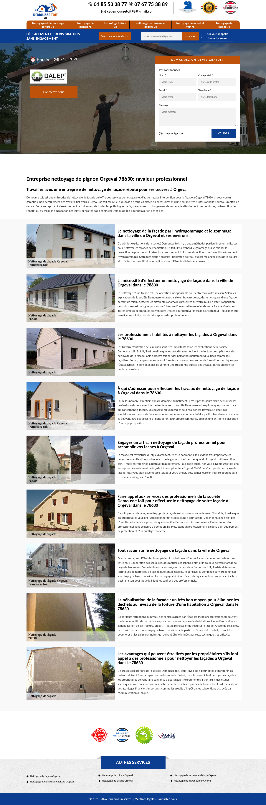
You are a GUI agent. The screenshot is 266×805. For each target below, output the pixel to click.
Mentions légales (145, 799)
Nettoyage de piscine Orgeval (117, 780)
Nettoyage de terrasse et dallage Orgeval (195, 775)
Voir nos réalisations (115, 36)
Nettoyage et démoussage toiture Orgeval (52, 781)
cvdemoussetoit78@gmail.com (131, 11)
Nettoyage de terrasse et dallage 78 (151, 24)
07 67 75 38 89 (151, 4)
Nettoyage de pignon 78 (85, 24)
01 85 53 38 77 (110, 4)
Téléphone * (217, 95)
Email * (178, 95)
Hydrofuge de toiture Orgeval (117, 775)
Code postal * (217, 80)
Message (197, 115)
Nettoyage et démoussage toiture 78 (48, 24)
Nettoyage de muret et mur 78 (190, 24)
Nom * (178, 80)
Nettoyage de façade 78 (224, 24)
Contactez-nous (53, 92)
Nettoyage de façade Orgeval (45, 776)
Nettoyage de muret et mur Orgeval (193, 780)
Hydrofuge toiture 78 (115, 24)
